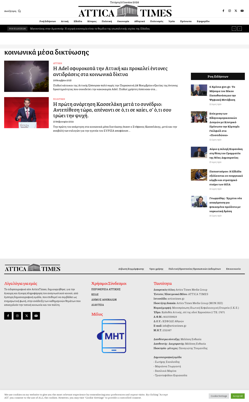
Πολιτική (59, 99)
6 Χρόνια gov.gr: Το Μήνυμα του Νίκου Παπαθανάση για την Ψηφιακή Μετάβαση (222, 93)
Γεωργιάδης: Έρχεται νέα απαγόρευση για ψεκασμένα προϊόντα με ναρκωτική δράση (225, 204)
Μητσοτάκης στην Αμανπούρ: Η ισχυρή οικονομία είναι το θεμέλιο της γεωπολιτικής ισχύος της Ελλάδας (90, 28)
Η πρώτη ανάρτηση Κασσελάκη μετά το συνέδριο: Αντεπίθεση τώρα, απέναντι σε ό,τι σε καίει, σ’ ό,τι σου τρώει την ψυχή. (113, 109)
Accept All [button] (238, 396)
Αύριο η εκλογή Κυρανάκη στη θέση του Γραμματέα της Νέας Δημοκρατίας (226, 153)
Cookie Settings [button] (219, 396)
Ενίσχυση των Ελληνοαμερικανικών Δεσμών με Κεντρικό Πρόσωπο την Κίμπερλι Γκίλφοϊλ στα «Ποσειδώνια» (224, 124)
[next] (239, 28)
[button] (13, 11)
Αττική (57, 63)
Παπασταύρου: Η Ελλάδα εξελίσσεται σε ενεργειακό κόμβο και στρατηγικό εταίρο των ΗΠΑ (226, 177)
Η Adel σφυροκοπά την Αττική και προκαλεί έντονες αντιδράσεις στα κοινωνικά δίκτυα (112, 71)
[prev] (234, 28)
